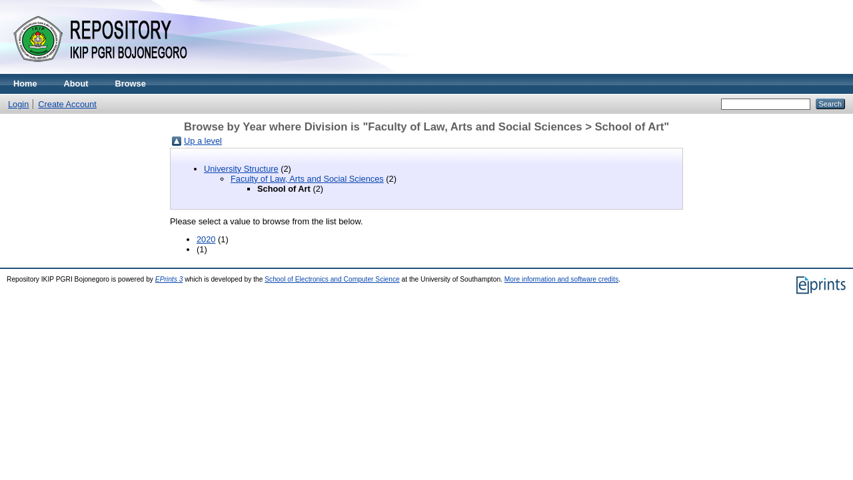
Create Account (67, 104)
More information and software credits (561, 279)
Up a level (203, 141)
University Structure (241, 169)
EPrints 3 (169, 279)
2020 (206, 239)
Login (18, 104)
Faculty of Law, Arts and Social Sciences (307, 179)
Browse (130, 84)
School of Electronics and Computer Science (332, 279)
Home (25, 84)
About (76, 84)
